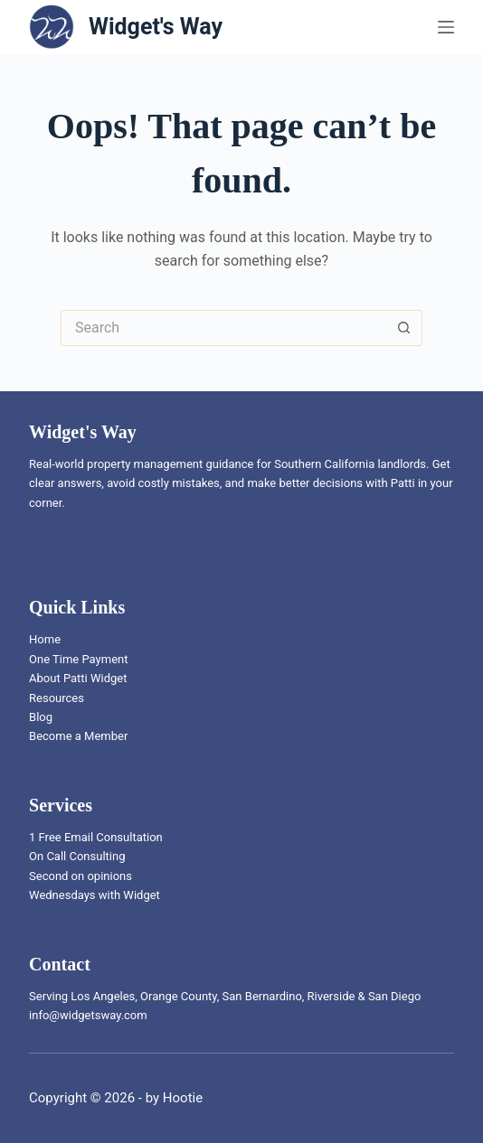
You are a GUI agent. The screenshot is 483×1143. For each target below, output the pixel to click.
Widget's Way (156, 27)
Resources (56, 698)
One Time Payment (78, 659)
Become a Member (78, 736)
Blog (40, 717)
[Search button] (404, 328)
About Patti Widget (78, 678)
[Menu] (446, 27)
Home (45, 639)
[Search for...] (223, 328)
